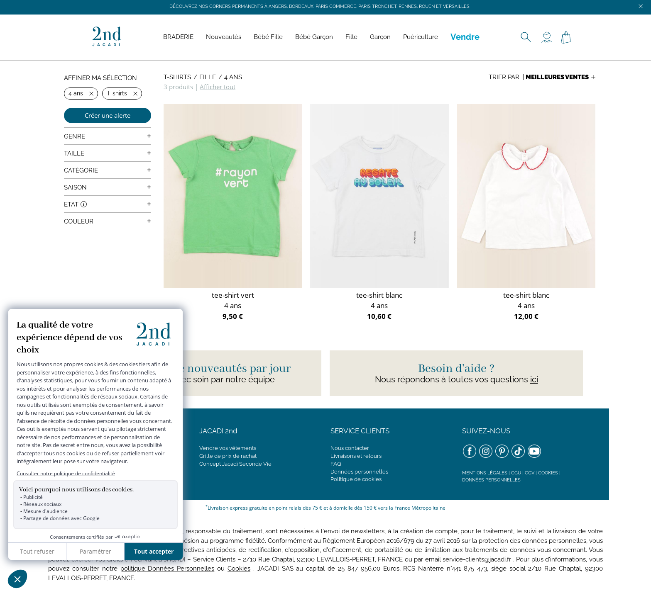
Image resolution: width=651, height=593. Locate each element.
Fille (351, 37)
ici (534, 379)
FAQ (335, 464)
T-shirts (177, 77)
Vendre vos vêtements (227, 448)
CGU (516, 473)
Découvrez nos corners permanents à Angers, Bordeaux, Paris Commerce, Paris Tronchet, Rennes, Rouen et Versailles (319, 6)
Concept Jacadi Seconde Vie (235, 464)
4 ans (233, 77)
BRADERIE (178, 37)
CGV (529, 473)
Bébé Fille (268, 37)
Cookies (548, 473)
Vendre (465, 37)
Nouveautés (223, 37)
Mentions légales (484, 473)
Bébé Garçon (314, 37)
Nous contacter (349, 448)
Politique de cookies (356, 479)
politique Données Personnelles (167, 568)
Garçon (380, 37)
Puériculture (420, 37)
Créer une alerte (107, 115)
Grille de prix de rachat (228, 456)
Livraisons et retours (356, 456)
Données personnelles (359, 472)
